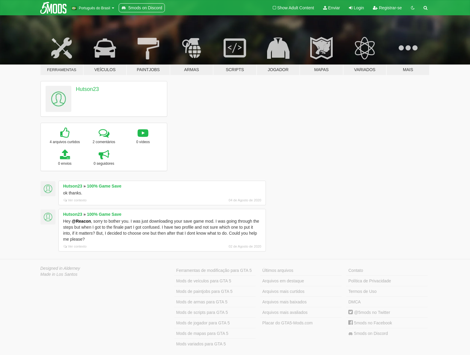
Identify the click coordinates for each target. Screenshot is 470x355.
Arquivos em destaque (283, 280)
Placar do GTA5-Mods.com (287, 322)
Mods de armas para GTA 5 (202, 301)
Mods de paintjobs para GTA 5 (204, 291)
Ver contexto (75, 200)
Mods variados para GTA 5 (201, 343)
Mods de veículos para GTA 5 (203, 280)
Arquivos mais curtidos (283, 291)
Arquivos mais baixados (284, 301)
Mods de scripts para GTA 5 (202, 312)
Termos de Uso (362, 291)
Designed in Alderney (60, 268)
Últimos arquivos (277, 270)
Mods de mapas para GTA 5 (202, 333)
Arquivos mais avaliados (285, 312)
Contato (355, 270)
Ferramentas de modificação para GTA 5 (214, 270)
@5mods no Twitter (369, 312)
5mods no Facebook (370, 323)
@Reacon (81, 221)
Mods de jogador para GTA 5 (203, 322)
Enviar (331, 7)
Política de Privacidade (369, 280)
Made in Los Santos (59, 274)
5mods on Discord (368, 333)
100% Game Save (104, 186)
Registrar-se (387, 7)
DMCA (354, 301)
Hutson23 (87, 89)
